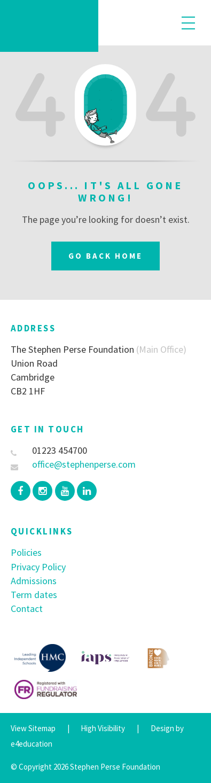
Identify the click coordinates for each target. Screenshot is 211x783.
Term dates (34, 594)
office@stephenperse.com (73, 464)
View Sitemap (33, 728)
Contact (27, 608)
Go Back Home (105, 256)
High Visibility (103, 728)
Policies (26, 552)
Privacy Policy (38, 567)
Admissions (34, 581)
